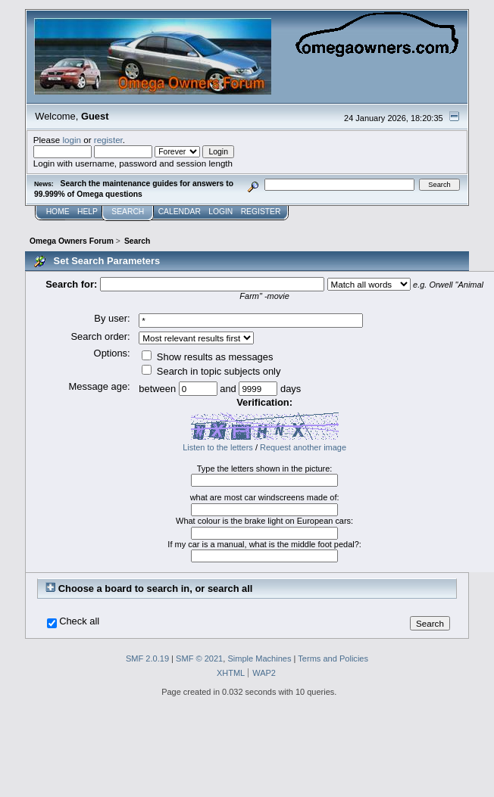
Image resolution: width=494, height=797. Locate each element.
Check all (79, 621)
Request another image (303, 447)
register (108, 140)
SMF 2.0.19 (147, 658)
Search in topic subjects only (211, 371)
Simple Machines (259, 658)
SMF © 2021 (199, 658)
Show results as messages (207, 357)
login (71, 140)
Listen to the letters (218, 447)
